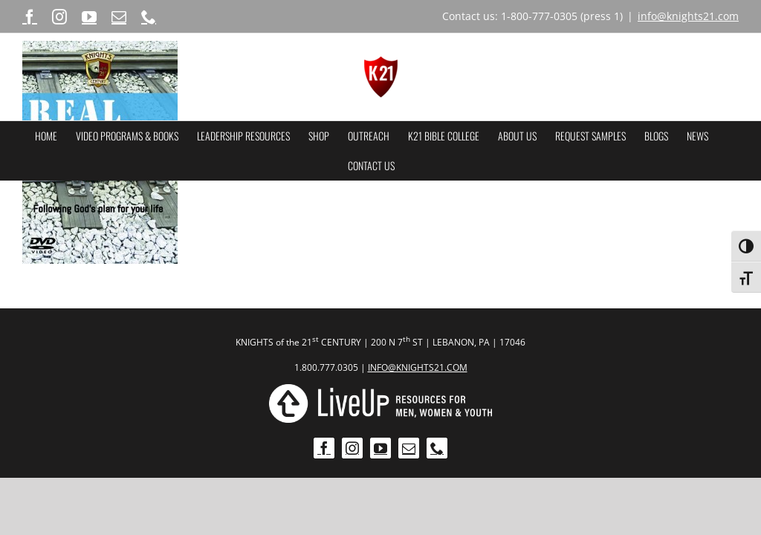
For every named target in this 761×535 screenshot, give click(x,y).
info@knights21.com (688, 16)
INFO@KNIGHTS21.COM (417, 367)
